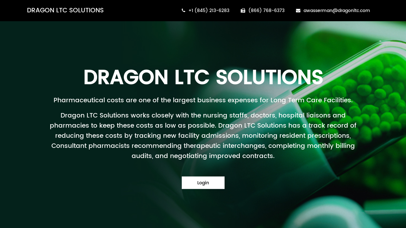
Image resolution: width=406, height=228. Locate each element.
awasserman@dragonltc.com (333, 10)
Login (203, 183)
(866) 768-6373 (263, 10)
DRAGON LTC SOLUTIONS (65, 10)
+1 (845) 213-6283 (205, 10)
